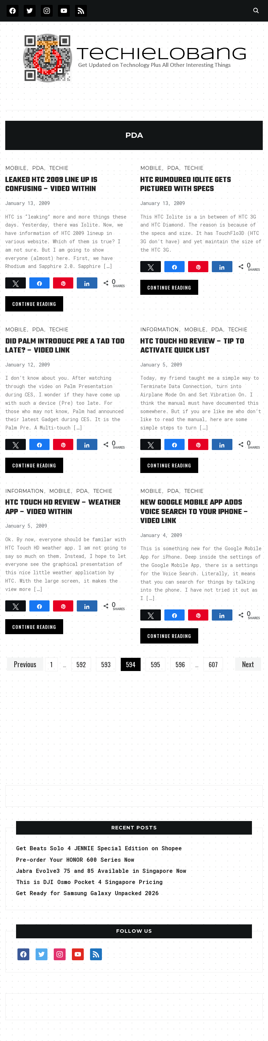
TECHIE (58, 168)
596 (180, 664)
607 (213, 664)
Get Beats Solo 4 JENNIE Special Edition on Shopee (99, 848)
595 (155, 664)
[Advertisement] (134, 732)
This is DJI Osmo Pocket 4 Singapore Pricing (89, 881)
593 (106, 664)
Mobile (16, 168)
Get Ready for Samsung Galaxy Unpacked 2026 (87, 893)
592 (81, 664)
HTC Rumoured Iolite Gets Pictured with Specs (185, 184)
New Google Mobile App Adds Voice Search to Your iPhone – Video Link (194, 512)
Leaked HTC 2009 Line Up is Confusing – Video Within (51, 184)
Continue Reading (34, 303)
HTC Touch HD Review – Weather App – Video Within (62, 507)
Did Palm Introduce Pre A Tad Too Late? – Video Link (65, 346)
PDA (38, 168)
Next (248, 664)
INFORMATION (159, 329)
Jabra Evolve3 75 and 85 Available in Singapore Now (101, 870)
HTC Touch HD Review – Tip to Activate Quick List (192, 346)
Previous (25, 664)
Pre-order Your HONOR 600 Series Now (75, 859)
